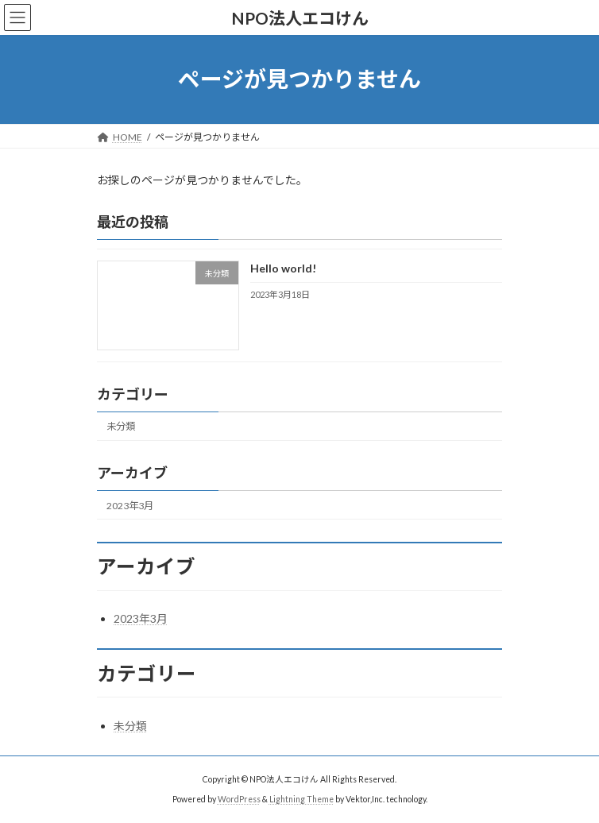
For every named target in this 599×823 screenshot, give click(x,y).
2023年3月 (129, 505)
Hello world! (283, 268)
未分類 (120, 426)
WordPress (239, 798)
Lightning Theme (301, 798)
